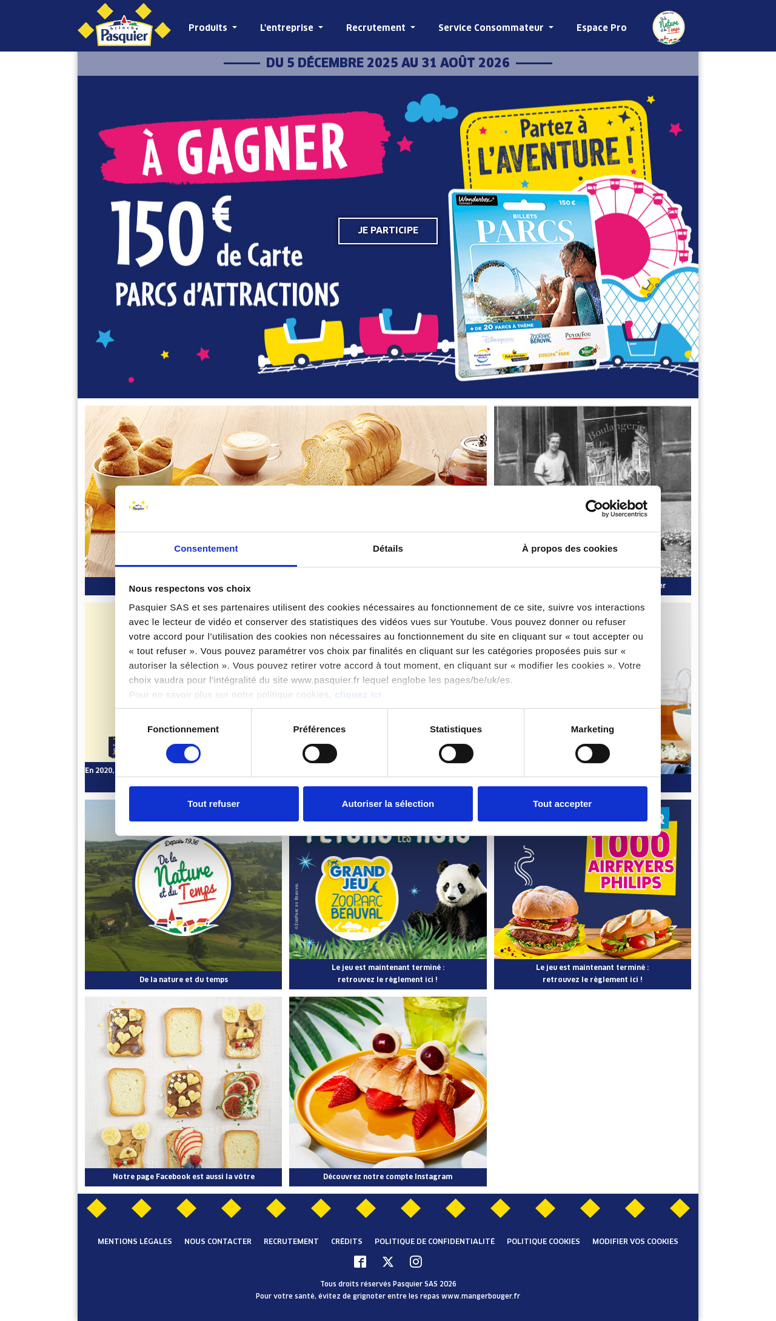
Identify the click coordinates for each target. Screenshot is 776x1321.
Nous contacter (218, 1242)
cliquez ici (358, 694)
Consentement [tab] (206, 548)
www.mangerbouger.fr (480, 1296)
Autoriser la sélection (388, 803)
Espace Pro (602, 28)
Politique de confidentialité (435, 1242)
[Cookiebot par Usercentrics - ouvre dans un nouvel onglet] (594, 509)
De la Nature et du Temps (669, 27)
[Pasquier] (124, 25)
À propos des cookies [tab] (570, 548)
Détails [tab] (388, 548)
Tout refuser (213, 803)
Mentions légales (135, 1242)
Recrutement (377, 28)
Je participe (388, 230)
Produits (209, 28)
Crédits (347, 1242)
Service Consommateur (492, 28)
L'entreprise (288, 28)
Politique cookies (543, 1242)
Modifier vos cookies (635, 1242)
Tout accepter (562, 803)
